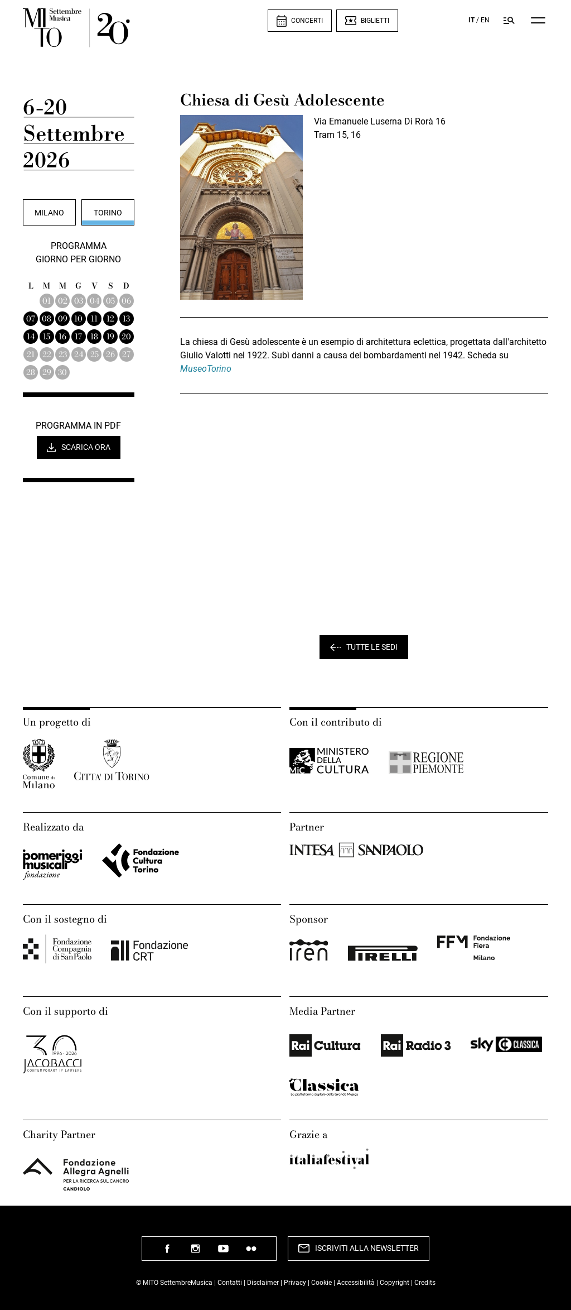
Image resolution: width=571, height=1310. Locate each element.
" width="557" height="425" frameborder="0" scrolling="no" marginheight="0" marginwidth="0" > (364, 515)
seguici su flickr (251, 1253)
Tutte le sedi (372, 646)
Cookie (321, 1283)
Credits (424, 1283)
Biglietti (375, 21)
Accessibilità (356, 1283)
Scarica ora (85, 447)
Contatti (229, 1283)
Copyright (394, 1283)
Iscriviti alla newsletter (367, 1248)
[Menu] (538, 20)
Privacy (295, 1283)
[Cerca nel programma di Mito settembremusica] (509, 20)
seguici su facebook (167, 1253)
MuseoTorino (205, 368)
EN (485, 20)
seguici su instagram (195, 1253)
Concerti (307, 21)
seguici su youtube (223, 1253)
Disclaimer (263, 1283)
